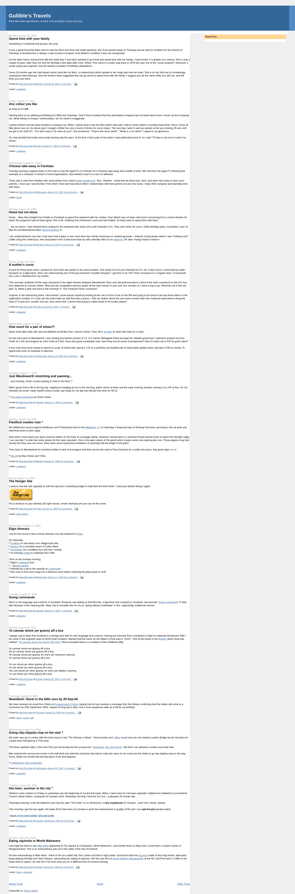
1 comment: (66, 84)
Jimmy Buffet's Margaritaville (128, 858)
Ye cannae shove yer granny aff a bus (36, 630)
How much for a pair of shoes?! (32, 326)
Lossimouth (54, 568)
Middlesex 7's (92, 427)
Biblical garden (21, 565)
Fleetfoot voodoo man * (26, 422)
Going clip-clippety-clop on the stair (36, 732)
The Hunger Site (20, 481)
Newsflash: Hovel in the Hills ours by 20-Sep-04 (43, 699)
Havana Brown (50, 229)
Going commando (22, 597)
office (117, 737)
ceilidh (26, 552)
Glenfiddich (17, 549)
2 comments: (65, 146)
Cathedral (23, 562)
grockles (143, 855)
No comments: (71, 192)
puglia (26, 718)
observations (22, 514)
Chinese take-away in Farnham (31, 166)
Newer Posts (16, 884)
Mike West (43, 845)
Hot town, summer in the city (31, 788)
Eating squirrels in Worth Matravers (34, 840)
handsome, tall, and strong (107, 747)
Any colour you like (23, 104)
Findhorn (15, 543)
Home (100, 884)
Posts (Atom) (31, 890)
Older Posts (183, 884)
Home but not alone (23, 212)
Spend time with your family (29, 38)
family (19, 197)
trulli (32, 718)
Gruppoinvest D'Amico (66, 704)
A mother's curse (21, 264)
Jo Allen (108, 331)
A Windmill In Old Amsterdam (26, 762)
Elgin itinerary (19, 528)
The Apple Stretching (22, 397)
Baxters (15, 546)
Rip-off (14, 456)
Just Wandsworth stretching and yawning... (40, 376)
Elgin (80, 533)
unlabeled (21, 89)
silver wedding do (85, 180)
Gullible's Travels (30, 16)
